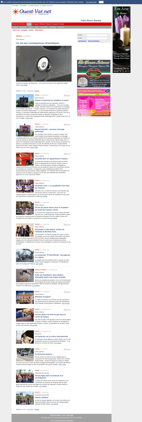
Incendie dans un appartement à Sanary (43, 157)
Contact (61, 24)
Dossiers (61, 27)
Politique (15, 27)
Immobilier (24, 5)
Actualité (24, 30)
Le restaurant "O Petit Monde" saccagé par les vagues (43, 254)
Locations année (34, 5)
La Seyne (35, 24)
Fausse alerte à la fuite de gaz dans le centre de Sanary (43, 314)
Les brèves (53, 27)
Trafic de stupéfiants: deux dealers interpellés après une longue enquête (43, 274)
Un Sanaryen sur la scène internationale (43, 335)
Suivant (36, 91)
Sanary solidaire (43, 396)
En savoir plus (91, 2)
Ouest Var (15, 24)
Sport (36, 27)
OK (101, 2)
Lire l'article (23, 85)
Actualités (16, 5)
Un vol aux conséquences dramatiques (44, 41)
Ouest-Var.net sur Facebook (64, 420)
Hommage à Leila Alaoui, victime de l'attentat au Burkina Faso (43, 229)
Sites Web (70, 415)
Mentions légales (55, 415)
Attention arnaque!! (43, 295)
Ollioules (42, 24)
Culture (30, 27)
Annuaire (55, 24)
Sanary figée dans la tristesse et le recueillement (43, 375)
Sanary (29, 24)
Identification (82, 41)
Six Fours (23, 24)
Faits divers (44, 27)
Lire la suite (29, 118)
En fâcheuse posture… (43, 353)
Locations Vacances (47, 5)
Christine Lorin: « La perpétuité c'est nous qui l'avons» (43, 185)
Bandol (48, 24)
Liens (63, 415)
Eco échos (23, 27)
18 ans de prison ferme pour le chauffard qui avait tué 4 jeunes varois (43, 207)
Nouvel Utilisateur (93, 41)
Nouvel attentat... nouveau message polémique (43, 129)
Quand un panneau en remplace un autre (43, 99)
